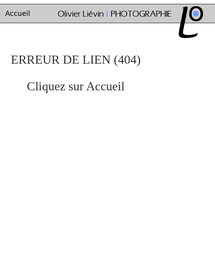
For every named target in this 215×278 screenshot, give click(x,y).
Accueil (17, 13)
